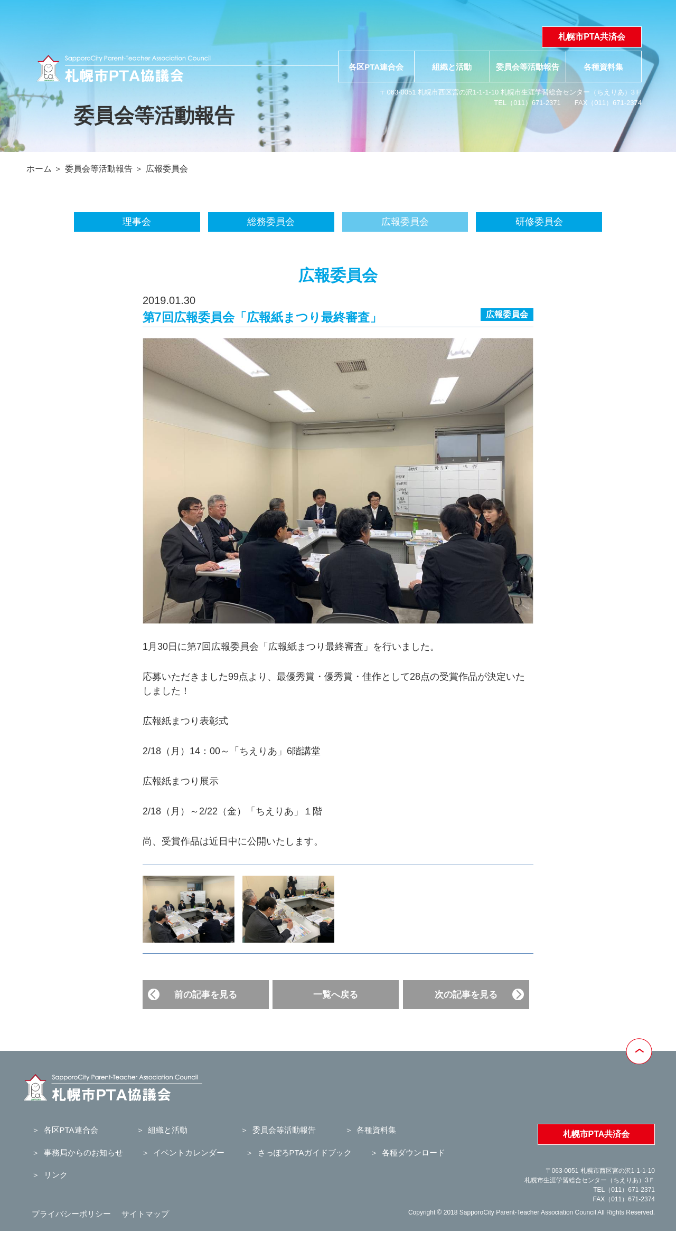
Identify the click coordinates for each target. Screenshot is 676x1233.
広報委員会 (167, 168)
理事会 (137, 221)
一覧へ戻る (335, 995)
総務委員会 (271, 221)
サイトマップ (145, 1213)
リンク (56, 1174)
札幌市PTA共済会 (591, 36)
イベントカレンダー (188, 1152)
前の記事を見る (205, 995)
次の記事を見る (466, 995)
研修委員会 (539, 221)
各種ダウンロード (413, 1152)
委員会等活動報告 (527, 66)
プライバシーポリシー (71, 1213)
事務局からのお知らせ (83, 1152)
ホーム (39, 168)
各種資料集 (603, 66)
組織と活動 (452, 66)
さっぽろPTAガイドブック (305, 1152)
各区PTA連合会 (376, 66)
